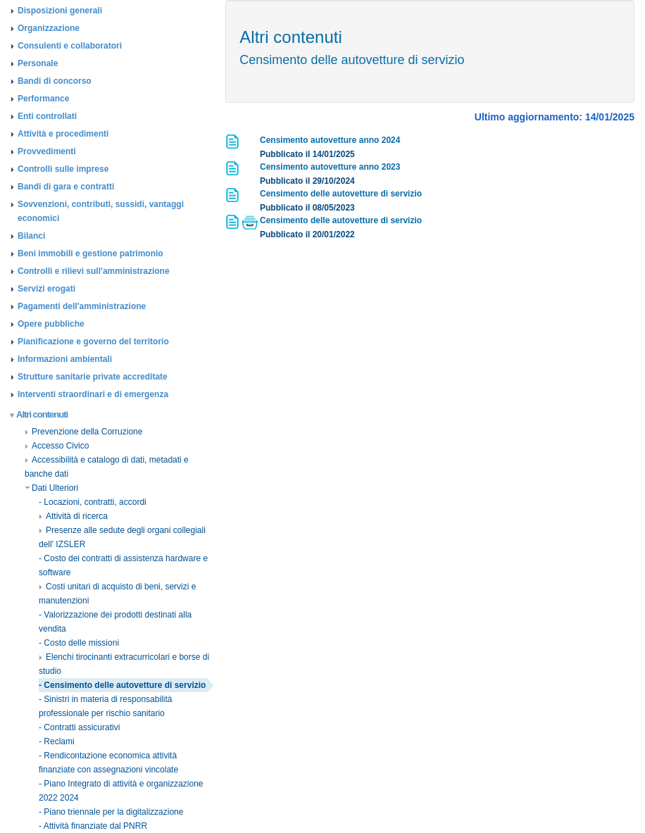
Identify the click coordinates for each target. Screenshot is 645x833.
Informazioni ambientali (65, 359)
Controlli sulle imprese (63, 169)
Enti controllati (47, 116)
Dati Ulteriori (51, 488)
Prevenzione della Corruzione (83, 432)
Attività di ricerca (73, 516)
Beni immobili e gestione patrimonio (90, 253)
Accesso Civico (57, 446)
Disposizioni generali (60, 10)
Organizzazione (49, 28)
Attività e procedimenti (63, 134)
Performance (43, 99)
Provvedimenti (47, 151)
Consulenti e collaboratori (70, 46)
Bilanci (31, 236)
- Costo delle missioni (79, 643)
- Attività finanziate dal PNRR (93, 826)
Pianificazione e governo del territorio (93, 341)
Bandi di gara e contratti (66, 187)
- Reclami (57, 741)
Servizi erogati (46, 289)
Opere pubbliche (51, 324)
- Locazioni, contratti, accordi (92, 502)
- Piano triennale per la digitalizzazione (111, 812)
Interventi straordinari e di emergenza (93, 394)
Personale (38, 63)
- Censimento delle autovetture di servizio (122, 685)
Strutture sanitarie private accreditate (93, 377)
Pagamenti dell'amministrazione (82, 306)
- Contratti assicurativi (79, 727)
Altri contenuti (39, 414)
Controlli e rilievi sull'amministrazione (94, 271)
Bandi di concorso (55, 81)
